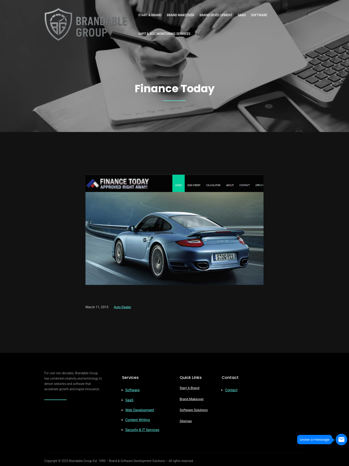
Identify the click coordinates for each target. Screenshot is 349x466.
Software (132, 390)
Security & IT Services (142, 430)
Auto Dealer (122, 307)
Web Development (139, 410)
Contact (231, 390)
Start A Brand (189, 388)
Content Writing (137, 420)
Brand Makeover (192, 399)
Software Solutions (194, 410)
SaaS (129, 400)
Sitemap (186, 421)
